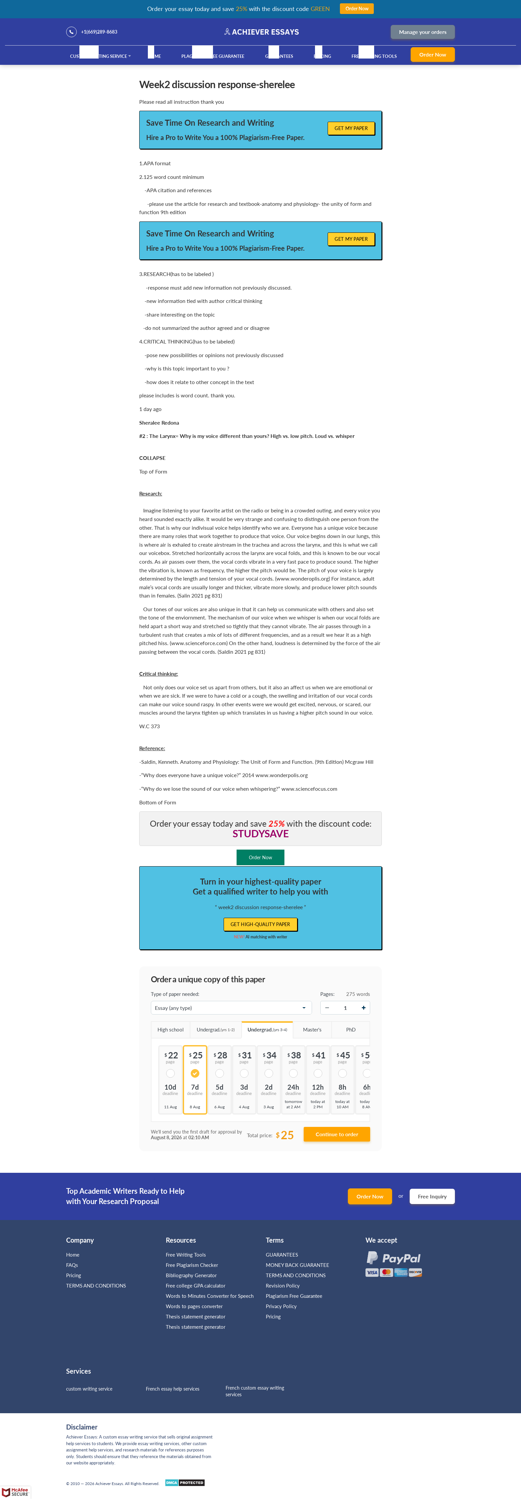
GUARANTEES (279, 56)
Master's (307, 1027)
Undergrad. (212, 1027)
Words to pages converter (194, 1306)
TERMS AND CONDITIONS (96, 1286)
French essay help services (172, 1389)
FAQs (72, 1265)
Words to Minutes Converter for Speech (210, 1296)
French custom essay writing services (255, 1391)
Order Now (432, 54)
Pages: (327, 994)
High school (167, 1027)
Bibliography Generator (191, 1275)
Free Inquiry (432, 1196)
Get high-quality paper (260, 924)
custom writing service (89, 1389)
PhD (343, 1027)
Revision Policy (283, 1286)
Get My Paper (351, 128)
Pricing (322, 56)
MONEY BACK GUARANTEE (297, 1265)
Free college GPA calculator (195, 1286)
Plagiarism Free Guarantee (212, 56)
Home (154, 56)
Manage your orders (423, 32)
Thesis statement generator (195, 1316)
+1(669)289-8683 (99, 32)
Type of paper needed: (175, 994)
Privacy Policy (281, 1306)
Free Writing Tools (374, 56)
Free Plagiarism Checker (192, 1265)
